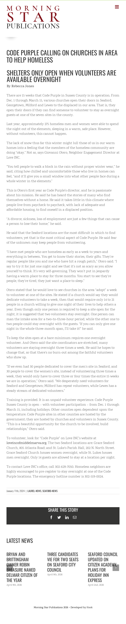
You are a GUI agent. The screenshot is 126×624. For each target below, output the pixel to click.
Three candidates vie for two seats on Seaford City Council (62, 562)
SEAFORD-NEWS (50, 491)
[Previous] (9, 567)
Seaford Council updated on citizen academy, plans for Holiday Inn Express (103, 567)
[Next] (116, 567)
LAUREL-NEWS (34, 491)
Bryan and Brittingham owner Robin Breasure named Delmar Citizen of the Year (22, 567)
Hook (89, 608)
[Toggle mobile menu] (117, 7)
